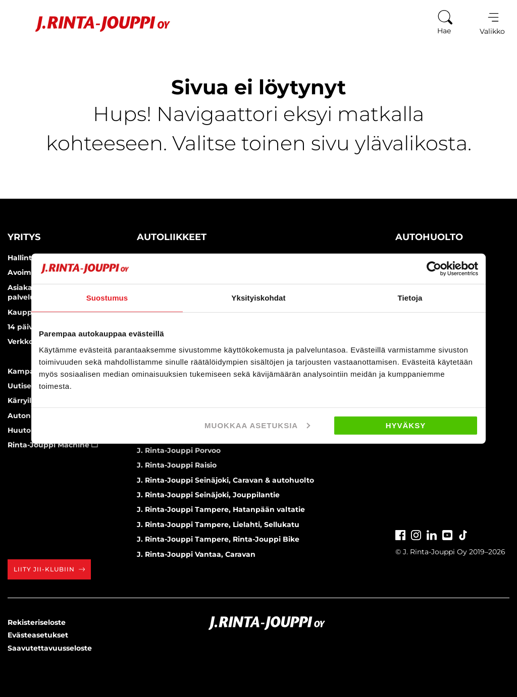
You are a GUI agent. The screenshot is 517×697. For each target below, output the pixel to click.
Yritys (24, 237)
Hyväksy (406, 425)
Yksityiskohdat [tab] (258, 298)
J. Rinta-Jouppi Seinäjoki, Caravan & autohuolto (225, 480)
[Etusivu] (90, 24)
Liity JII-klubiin (49, 569)
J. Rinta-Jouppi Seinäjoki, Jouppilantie (208, 494)
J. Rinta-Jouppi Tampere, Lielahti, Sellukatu (218, 524)
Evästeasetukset (38, 635)
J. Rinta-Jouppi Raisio (177, 465)
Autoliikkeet (171, 237)
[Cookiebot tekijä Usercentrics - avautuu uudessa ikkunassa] (434, 268)
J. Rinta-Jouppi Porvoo (179, 450)
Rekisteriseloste (37, 622)
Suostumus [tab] (107, 298)
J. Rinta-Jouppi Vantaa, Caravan (196, 554)
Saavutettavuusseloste (50, 648)
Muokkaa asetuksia (257, 425)
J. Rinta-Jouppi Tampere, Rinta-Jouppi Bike (218, 539)
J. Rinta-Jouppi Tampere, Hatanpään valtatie (221, 509)
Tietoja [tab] (410, 298)
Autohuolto (429, 237)
